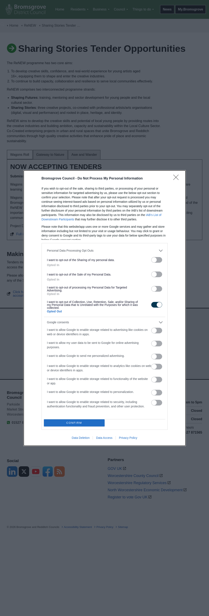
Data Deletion (81, 437)
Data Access (104, 437)
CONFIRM (74, 422)
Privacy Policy (128, 437)
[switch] (156, 260)
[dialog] (104, 308)
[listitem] (104, 250)
